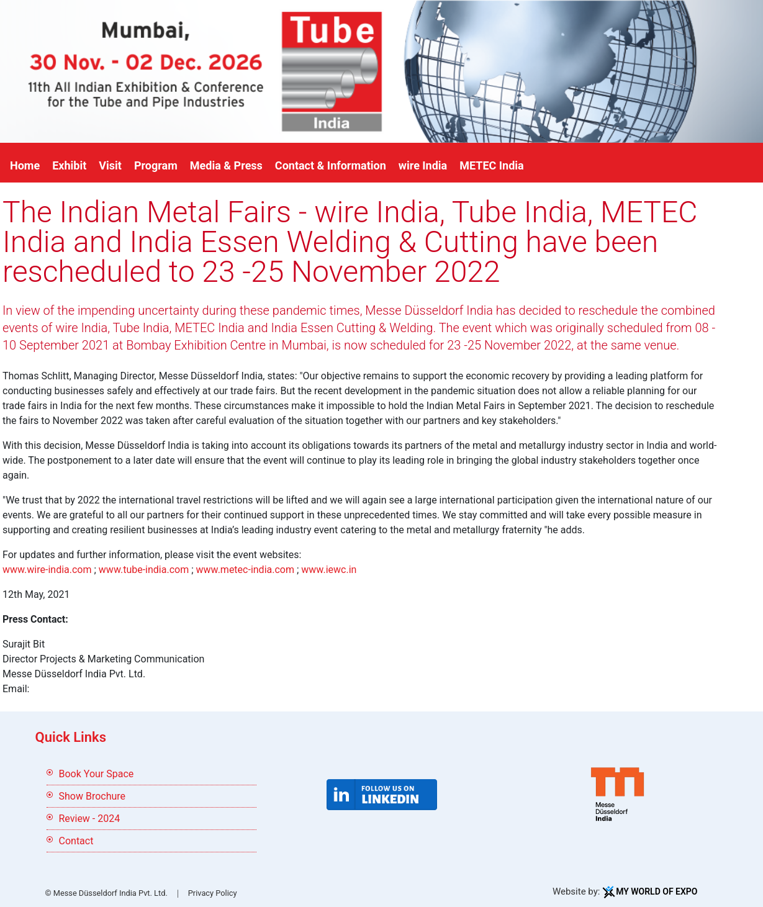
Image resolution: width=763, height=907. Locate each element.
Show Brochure (92, 796)
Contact (76, 841)
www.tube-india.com (144, 569)
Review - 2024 (89, 818)
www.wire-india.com (47, 569)
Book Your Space (96, 774)
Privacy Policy (212, 893)
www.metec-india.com (245, 569)
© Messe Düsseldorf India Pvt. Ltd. (106, 893)
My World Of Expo (656, 891)
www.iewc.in (328, 569)
